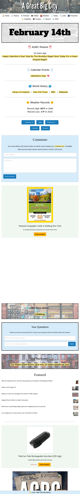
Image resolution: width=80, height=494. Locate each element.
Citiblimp (40, 314)
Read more (34, 464)
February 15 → (52, 122)
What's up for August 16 (9, 387)
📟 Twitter (35, 16)
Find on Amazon (40, 234)
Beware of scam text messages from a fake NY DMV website (20, 394)
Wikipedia (63, 92)
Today (40, 122)
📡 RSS (55, 19)
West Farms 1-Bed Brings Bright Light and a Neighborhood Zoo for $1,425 (23, 406)
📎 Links (63, 16)
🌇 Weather (44, 16)
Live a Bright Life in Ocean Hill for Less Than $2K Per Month (19, 413)
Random (45, 128)
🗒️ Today (54, 16)
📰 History (15, 16)
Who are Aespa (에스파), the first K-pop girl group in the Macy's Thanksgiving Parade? (27, 381)
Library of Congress (21, 92)
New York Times (40, 92)
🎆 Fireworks (73, 16)
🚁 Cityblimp (26, 19)
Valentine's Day (38, 76)
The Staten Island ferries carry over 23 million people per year (40, 364)
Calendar (35, 128)
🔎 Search (47, 19)
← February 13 (28, 122)
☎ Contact (37, 19)
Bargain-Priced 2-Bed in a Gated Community (15, 400)
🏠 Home (5, 16)
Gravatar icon (59, 146)
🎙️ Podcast (25, 16)
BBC (53, 92)
